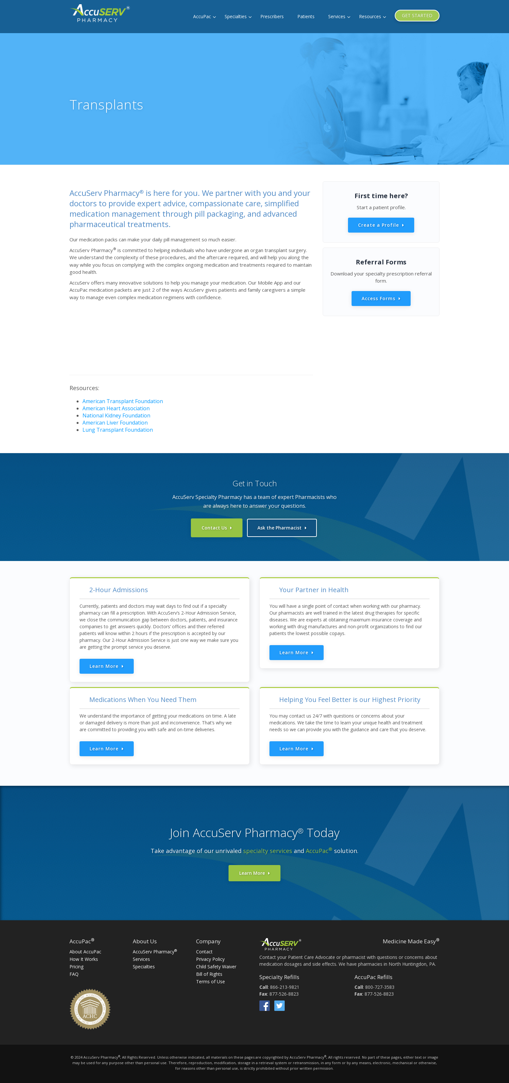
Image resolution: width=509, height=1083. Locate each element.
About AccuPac (85, 951)
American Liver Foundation (115, 422)
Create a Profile (378, 225)
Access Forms (378, 298)
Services (336, 16)
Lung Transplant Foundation (117, 429)
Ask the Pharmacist (279, 528)
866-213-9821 (284, 986)
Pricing (76, 965)
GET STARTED (417, 15)
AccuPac (202, 16)
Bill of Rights (209, 973)
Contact (204, 951)
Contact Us (214, 528)
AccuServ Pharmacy (155, 951)
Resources (370, 16)
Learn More (104, 665)
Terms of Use (210, 980)
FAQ (74, 973)
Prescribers (272, 16)
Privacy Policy (210, 958)
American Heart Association (116, 408)
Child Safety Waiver (216, 965)
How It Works (83, 958)
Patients (306, 16)
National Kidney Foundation (116, 415)
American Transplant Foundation (122, 401)
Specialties (236, 16)
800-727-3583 (379, 986)
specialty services (267, 850)
